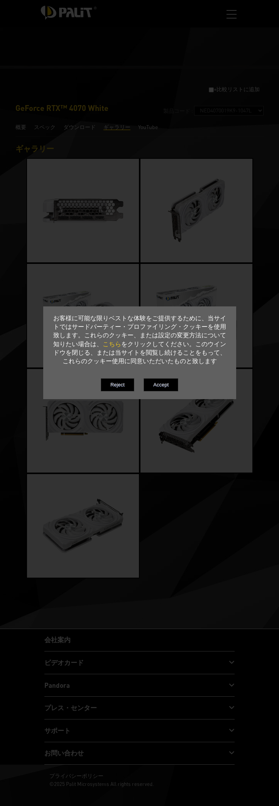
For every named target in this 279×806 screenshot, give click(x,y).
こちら (112, 344)
